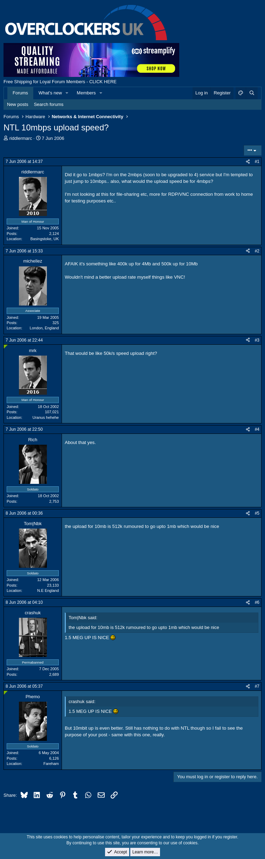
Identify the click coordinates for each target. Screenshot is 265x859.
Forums (20, 92)
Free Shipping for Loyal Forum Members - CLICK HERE (60, 81)
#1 (257, 161)
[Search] (252, 93)
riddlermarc (20, 138)
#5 (257, 513)
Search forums (49, 104)
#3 (257, 340)
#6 (257, 602)
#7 (257, 686)
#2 (257, 251)
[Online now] (6, 347)
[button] (67, 93)
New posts (17, 104)
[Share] (247, 162)
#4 (257, 429)
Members (86, 92)
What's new (50, 92)
